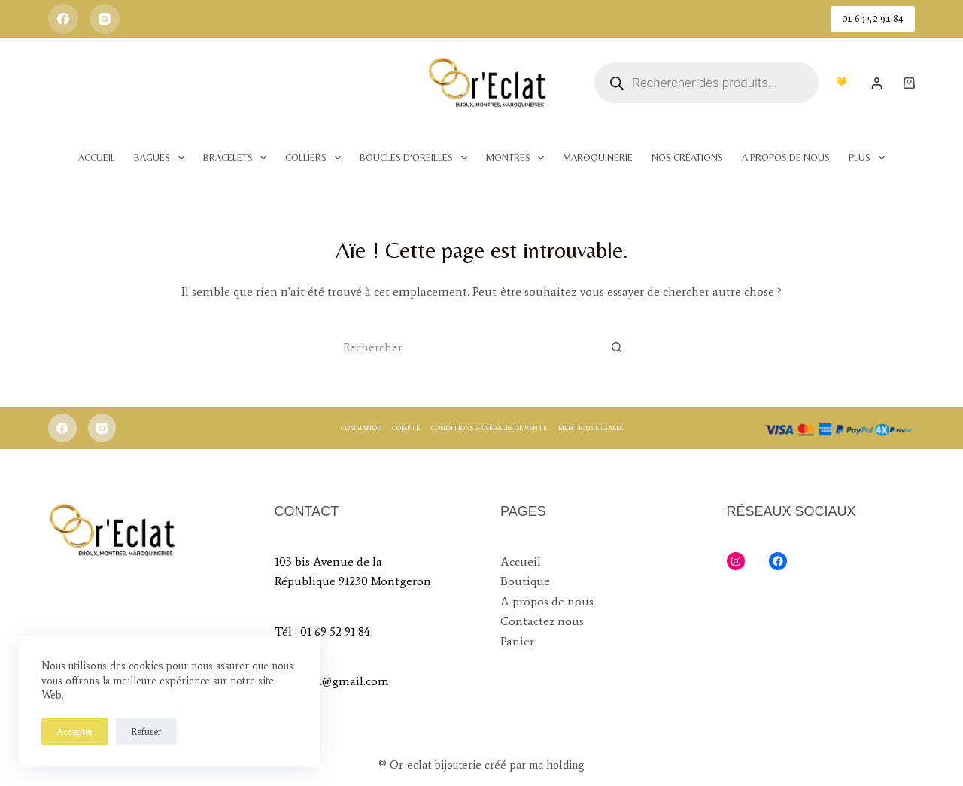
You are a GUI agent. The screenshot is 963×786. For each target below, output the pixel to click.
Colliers (316, 158)
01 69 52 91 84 (873, 18)
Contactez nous (542, 621)
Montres (518, 158)
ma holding (555, 765)
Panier (517, 641)
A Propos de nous (786, 157)
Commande (361, 427)
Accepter (74, 731)
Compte (406, 427)
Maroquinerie (598, 157)
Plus (870, 158)
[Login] (876, 83)
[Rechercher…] (466, 347)
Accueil (96, 157)
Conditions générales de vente (489, 427)
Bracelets (238, 158)
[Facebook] (63, 19)
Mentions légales (590, 427)
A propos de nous (547, 601)
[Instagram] (105, 19)
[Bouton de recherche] (617, 347)
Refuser (146, 731)
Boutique (525, 581)
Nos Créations (687, 157)
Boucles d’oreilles (416, 158)
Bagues (162, 158)
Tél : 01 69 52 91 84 (322, 631)
